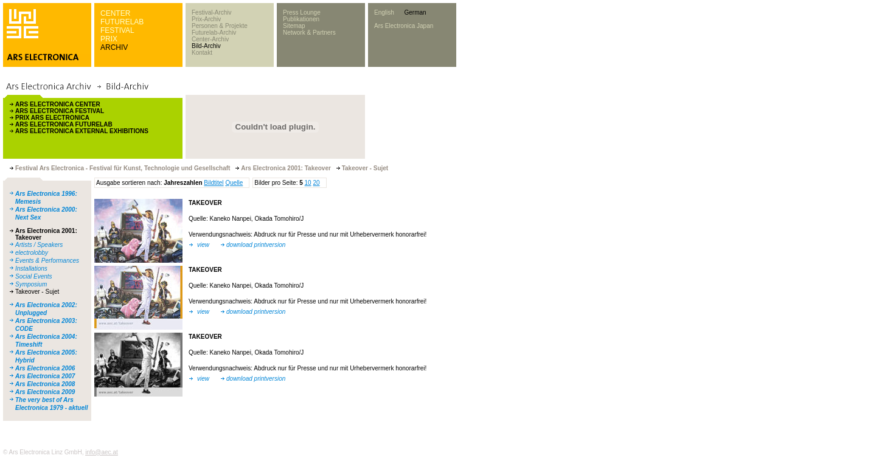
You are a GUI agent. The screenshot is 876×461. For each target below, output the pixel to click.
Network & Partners (309, 32)
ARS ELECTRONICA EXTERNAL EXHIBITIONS (81, 131)
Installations (31, 268)
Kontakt (202, 52)
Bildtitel (213, 182)
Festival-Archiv (212, 12)
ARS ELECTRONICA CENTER (57, 104)
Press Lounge (302, 12)
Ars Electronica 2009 (45, 392)
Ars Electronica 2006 (45, 368)
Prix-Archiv (206, 19)
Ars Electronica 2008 (45, 384)
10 (308, 182)
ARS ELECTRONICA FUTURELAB (64, 124)
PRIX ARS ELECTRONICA (52, 117)
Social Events (33, 276)
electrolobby (31, 252)
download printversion (255, 244)
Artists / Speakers (39, 244)
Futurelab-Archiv (214, 32)
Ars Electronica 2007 (45, 376)
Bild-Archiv (206, 46)
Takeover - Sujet (37, 291)
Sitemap (294, 26)
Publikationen (301, 19)
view (203, 244)
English (384, 12)
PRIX (108, 39)
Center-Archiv (210, 39)
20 (316, 182)
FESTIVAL (117, 30)
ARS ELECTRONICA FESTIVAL (59, 111)
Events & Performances (47, 260)
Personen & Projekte (220, 26)
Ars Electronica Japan (403, 26)
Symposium (31, 284)
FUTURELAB (122, 22)
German (415, 12)
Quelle (234, 182)
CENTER (115, 13)
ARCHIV (114, 47)
